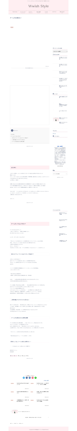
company (19, 355)
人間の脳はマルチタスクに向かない (19, 139)
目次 (14, 130)
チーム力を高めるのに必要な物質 (18, 141)
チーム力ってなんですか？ (16, 136)
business (11, 355)
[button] (66, 173)
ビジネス (15, 355)
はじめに (13, 134)
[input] (60, 174)
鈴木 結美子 (60, 146)
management (24, 355)
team (28, 355)
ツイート (54, 133)
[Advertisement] (29, 22)
